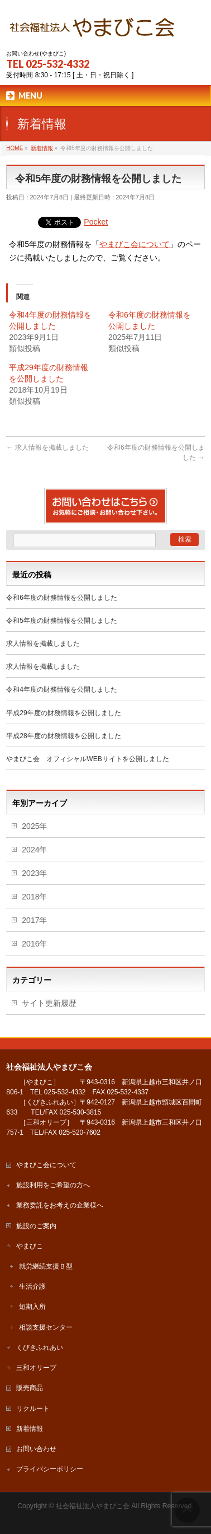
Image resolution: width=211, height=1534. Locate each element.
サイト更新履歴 (49, 1003)
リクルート (33, 1408)
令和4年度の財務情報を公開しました (61, 689)
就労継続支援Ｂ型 (46, 1266)
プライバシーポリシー (49, 1469)
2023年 (34, 873)
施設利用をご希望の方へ (53, 1185)
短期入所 (32, 1307)
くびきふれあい (39, 1347)
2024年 (34, 849)
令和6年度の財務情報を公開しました (61, 598)
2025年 (34, 826)
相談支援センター (46, 1327)
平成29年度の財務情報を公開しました (63, 713)
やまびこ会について (134, 244)
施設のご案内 (36, 1226)
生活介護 (32, 1286)
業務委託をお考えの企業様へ (59, 1205)
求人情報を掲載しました (47, 447)
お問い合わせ (36, 1449)
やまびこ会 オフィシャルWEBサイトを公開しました (87, 759)
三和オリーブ (36, 1368)
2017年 (34, 920)
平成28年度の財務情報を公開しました (63, 736)
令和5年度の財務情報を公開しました (61, 620)
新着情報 (29, 1429)
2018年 (34, 896)
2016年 (34, 943)
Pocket (96, 221)
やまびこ (29, 1246)
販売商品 (29, 1388)
